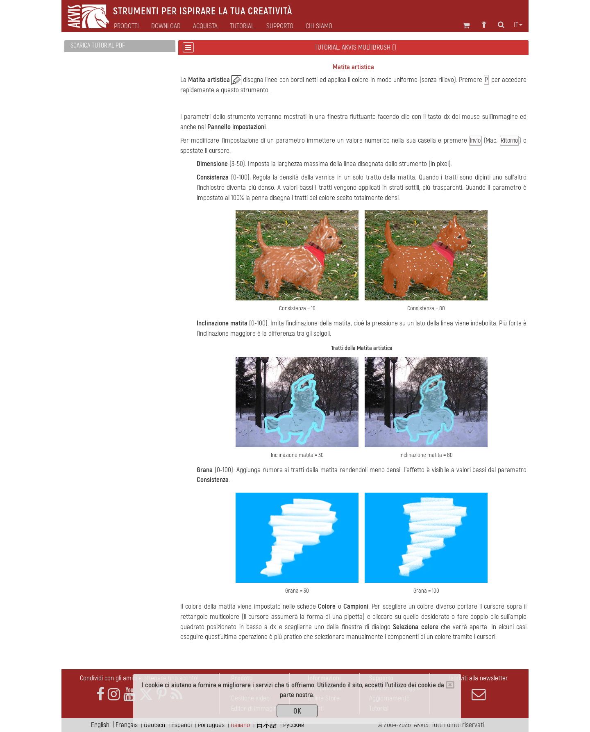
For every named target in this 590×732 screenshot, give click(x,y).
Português (211, 725)
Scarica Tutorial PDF (97, 45)
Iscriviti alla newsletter (478, 688)
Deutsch (154, 725)
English (100, 725)
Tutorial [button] (242, 26)
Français (127, 725)
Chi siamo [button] (319, 26)
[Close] (450, 684)
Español (181, 725)
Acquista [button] (205, 26)
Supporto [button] (279, 26)
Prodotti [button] (126, 26)
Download (166, 26)
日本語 (266, 725)
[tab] (119, 46)
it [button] (518, 25)
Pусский (293, 725)
